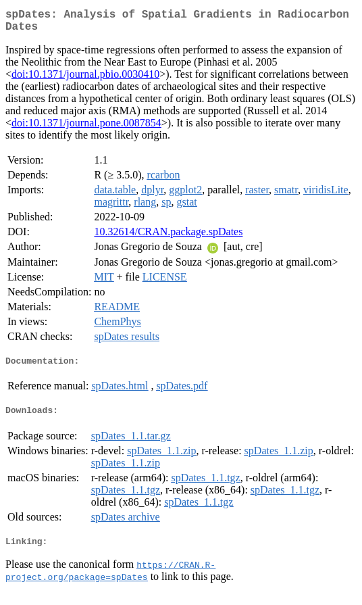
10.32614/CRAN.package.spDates (168, 237)
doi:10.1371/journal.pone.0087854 (86, 128)
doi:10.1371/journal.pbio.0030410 (85, 79)
